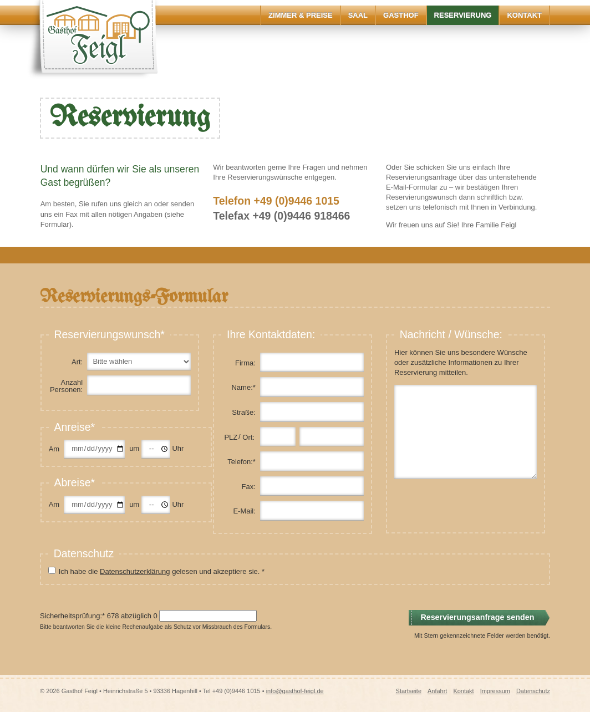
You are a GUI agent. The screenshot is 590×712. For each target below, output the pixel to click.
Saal (358, 15)
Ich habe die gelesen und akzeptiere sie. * (162, 571)
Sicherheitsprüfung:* (72, 616)
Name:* (243, 387)
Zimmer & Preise (300, 15)
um (135, 448)
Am (54, 449)
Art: (77, 361)
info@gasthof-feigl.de (295, 691)
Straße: (244, 412)
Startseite (408, 691)
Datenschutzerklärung (135, 571)
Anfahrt (437, 691)
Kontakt (524, 15)
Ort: (248, 437)
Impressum (495, 691)
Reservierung (463, 15)
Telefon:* (241, 461)
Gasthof (401, 15)
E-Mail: (244, 511)
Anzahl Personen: (66, 386)
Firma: (245, 363)
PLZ (230, 437)
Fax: (249, 486)
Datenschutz (533, 691)
